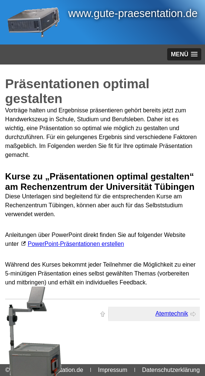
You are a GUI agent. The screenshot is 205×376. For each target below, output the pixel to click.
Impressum (112, 370)
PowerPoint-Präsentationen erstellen (76, 244)
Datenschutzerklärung (171, 370)
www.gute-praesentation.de (133, 13)
